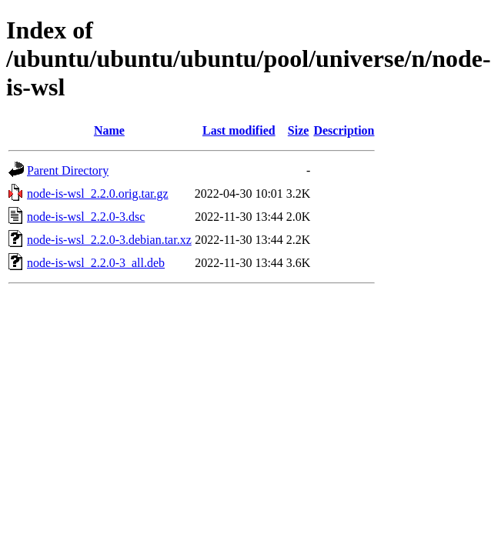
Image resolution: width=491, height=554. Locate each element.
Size (298, 130)
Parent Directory (68, 170)
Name (109, 130)
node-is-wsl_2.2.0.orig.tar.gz (98, 193)
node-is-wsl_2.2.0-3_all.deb (96, 262)
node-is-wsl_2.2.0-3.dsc (86, 216)
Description (343, 130)
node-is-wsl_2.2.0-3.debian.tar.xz (109, 239)
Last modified (239, 130)
